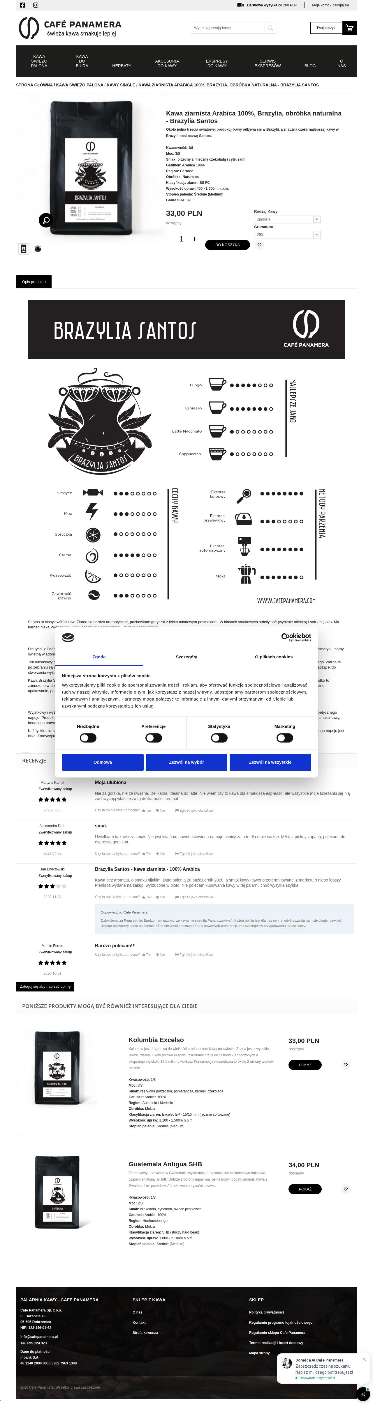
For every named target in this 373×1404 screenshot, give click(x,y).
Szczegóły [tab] (186, 656)
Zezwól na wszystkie (270, 762)
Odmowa (103, 762)
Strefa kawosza (145, 1333)
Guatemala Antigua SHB (165, 1164)
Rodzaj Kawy (266, 211)
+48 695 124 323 (33, 1343)
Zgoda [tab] (99, 656)
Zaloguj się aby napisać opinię (45, 986)
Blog (310, 65)
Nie (160, 810)
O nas (137, 1312)
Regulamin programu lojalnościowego (280, 1323)
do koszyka (227, 245)
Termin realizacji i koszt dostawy (276, 1343)
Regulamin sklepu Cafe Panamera (277, 1333)
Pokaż (305, 1065)
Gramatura (264, 227)
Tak (147, 810)
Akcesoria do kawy (167, 63)
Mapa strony (259, 1353)
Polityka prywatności (266, 1312)
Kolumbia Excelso (156, 1040)
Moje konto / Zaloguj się (330, 5)
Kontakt (139, 1323)
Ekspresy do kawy (217, 63)
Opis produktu (34, 282)
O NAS (341, 63)
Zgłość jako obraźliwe (194, 810)
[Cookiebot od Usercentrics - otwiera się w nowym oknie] (285, 637)
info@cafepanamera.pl (39, 1337)
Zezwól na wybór (186, 762)
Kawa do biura (82, 61)
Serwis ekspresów (268, 63)
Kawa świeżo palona (39, 61)
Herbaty (121, 65)
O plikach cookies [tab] (274, 656)
